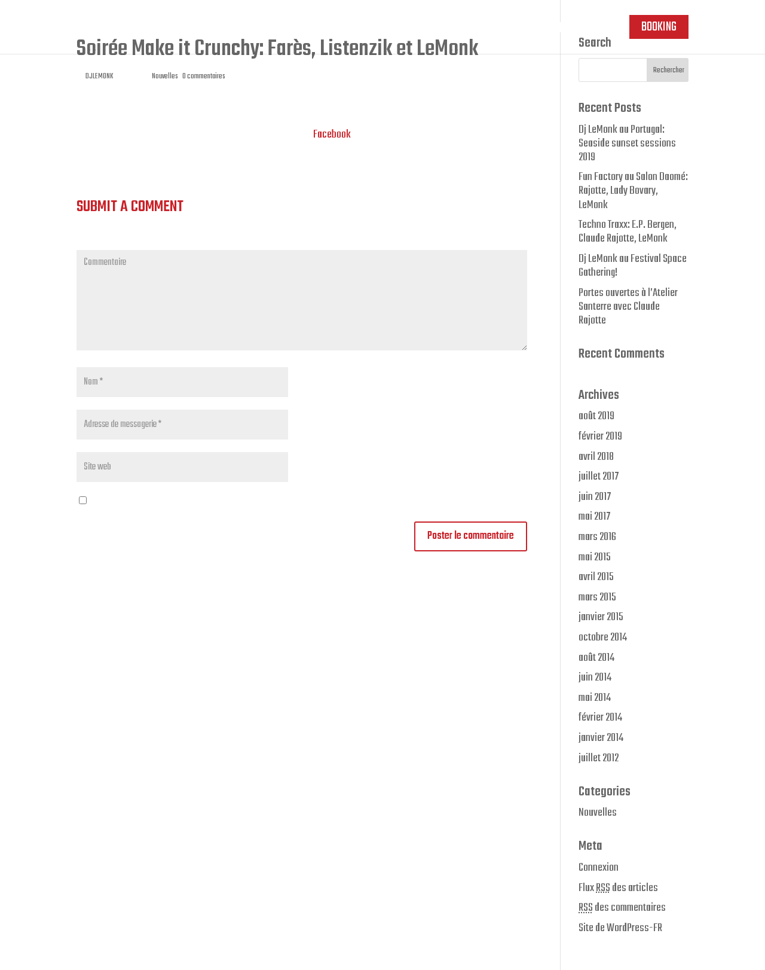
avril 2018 (596, 457)
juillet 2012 (599, 758)
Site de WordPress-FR (620, 928)
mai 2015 (595, 557)
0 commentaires (203, 77)
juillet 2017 (599, 477)
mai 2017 (594, 517)
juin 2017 (595, 497)
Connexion (599, 868)
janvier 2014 (601, 738)
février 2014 (600, 718)
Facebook (332, 135)
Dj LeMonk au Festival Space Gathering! (633, 266)
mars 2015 (597, 597)
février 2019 (600, 437)
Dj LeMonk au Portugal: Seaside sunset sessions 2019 (627, 143)
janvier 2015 (601, 617)
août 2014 (596, 658)
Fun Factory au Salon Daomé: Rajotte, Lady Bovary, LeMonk (633, 190)
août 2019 (596, 416)
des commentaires (622, 908)
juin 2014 (595, 678)
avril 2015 (596, 577)
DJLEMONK (99, 77)
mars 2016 (597, 537)
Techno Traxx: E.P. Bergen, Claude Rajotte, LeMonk (628, 232)
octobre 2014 (603, 637)
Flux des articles (618, 888)
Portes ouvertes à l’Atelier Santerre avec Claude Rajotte (628, 307)
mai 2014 (595, 698)
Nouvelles (165, 77)
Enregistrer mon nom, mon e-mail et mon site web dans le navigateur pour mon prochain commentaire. (281, 501)
